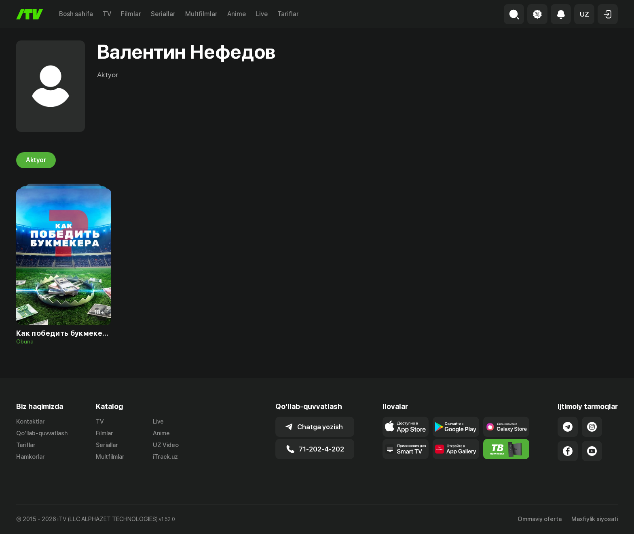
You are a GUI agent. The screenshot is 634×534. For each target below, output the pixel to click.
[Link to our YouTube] (592, 451)
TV (107, 14)
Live (262, 14)
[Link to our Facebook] (568, 451)
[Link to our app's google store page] (456, 427)
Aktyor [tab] (36, 160)
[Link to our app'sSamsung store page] (506, 427)
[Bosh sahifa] (29, 14)
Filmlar (131, 14)
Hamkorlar (30, 456)
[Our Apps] (406, 449)
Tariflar (288, 14)
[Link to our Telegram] (568, 427)
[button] (584, 14)
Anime (236, 14)
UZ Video (166, 445)
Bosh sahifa (76, 14)
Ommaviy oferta (540, 519)
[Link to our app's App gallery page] (456, 449)
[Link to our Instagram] (592, 427)
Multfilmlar (201, 14)
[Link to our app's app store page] (406, 427)
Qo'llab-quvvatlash (42, 433)
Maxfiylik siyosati (594, 519)
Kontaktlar (30, 421)
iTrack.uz (165, 456)
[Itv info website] (506, 449)
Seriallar (163, 14)
